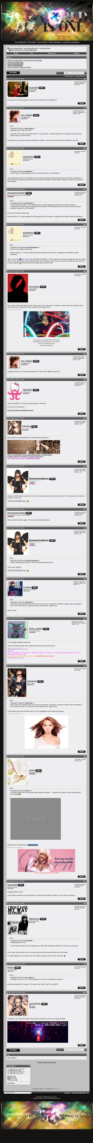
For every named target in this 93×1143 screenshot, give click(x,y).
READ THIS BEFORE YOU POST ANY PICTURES (24, 60)
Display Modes (79, 76)
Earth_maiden (35, 628)
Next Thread (51, 1062)
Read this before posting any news (19, 67)
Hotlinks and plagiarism (15, 62)
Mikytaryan (34, 919)
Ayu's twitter (32, 42)
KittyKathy (27, 389)
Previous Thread (42, 1062)
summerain (34, 286)
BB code (9, 1076)
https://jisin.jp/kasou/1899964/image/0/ (20, 410)
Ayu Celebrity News (44, 48)
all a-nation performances (31, 455)
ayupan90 (34, 87)
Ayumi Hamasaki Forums (31, 48)
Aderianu (26, 426)
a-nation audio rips (13, 456)
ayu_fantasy (27, 115)
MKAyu (10, 967)
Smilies (9, 1077)
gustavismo (28, 156)
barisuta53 (12, 885)
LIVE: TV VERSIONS (14, 455)
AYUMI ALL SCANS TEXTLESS (32, 456)
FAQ (31, 53)
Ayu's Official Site (21, 42)
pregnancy (14, 1057)
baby (8, 1057)
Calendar (76, 53)
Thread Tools (68, 76)
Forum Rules (11, 1083)
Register (16, 53)
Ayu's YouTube (42, 42)
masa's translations (55, 42)
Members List (52, 53)
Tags (8, 1054)
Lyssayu (27, 587)
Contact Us (67, 1093)
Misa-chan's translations (71, 42)
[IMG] (8, 1078)
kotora (32, 770)
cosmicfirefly (35, 1003)
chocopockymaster (16, 193)
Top (88, 1093)
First (66, 73)
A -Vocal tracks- (46, 455)
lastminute (32, 681)
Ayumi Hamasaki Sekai (15, 48)
